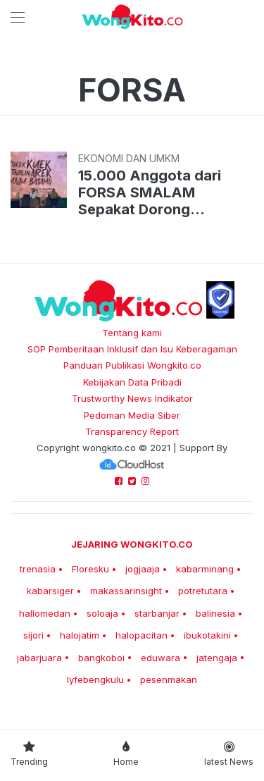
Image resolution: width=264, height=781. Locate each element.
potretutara (202, 590)
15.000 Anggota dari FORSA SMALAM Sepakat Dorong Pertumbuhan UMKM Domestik (149, 192)
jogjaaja (142, 568)
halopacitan (141, 635)
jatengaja (216, 657)
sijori (33, 635)
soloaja (102, 613)
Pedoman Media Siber (132, 415)
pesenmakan (168, 679)
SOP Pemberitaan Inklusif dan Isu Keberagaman (132, 349)
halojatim (79, 635)
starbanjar (157, 613)
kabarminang (205, 568)
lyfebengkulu (95, 679)
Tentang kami (132, 332)
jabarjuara (39, 657)
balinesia (215, 613)
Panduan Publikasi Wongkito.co (132, 365)
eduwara (160, 657)
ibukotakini (207, 635)
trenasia (38, 568)
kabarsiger (50, 590)
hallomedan (44, 613)
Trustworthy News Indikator (132, 398)
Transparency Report (132, 431)
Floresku (90, 568)
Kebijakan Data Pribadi (132, 382)
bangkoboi (101, 657)
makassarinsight (126, 590)
